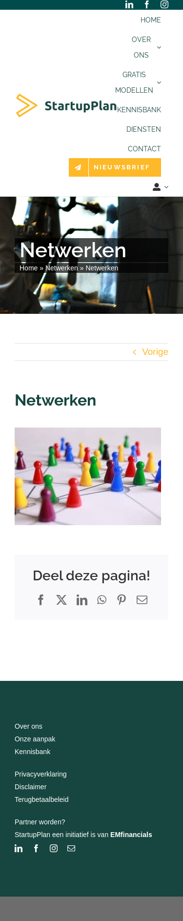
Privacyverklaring (41, 774)
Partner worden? (40, 822)
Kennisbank (32, 752)
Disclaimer (30, 787)
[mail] (71, 848)
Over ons (28, 726)
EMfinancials (131, 835)
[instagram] (164, 4)
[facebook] (147, 4)
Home (29, 268)
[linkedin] (129, 4)
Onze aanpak (35, 739)
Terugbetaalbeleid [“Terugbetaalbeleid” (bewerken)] (42, 799)
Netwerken (61, 268)
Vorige (155, 352)
